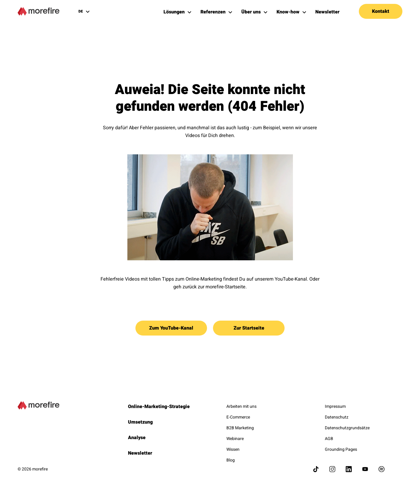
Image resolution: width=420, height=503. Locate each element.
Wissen (233, 449)
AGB (329, 439)
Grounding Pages (341, 449)
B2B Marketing (240, 428)
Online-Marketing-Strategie (159, 406)
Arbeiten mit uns (241, 406)
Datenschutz (336, 417)
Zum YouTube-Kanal (171, 328)
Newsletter (140, 453)
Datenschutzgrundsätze (347, 428)
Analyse (137, 437)
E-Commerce (238, 417)
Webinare (235, 439)
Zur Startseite (249, 328)
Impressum (335, 406)
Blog (230, 460)
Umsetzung (140, 422)
